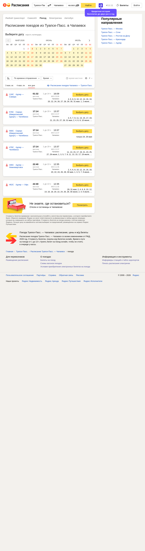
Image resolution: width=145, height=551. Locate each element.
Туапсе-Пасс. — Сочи (110, 32)
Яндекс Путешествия (71, 281)
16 (28, 57)
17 (32, 57)
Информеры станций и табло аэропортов (120, 260)
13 (16, 57)
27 (16, 65)
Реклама (80, 275)
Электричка (55, 18)
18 (7, 61)
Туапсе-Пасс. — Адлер (111, 43)
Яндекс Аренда (52, 281)
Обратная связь (66, 275)
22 (24, 61)
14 (20, 57)
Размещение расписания (17, 260)
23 (28, 61)
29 (24, 65)
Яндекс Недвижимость (32, 281)
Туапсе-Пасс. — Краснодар (113, 39)
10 (32, 53)
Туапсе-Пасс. (38, 99)
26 (12, 65)
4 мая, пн (21, 85)
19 (12, 61)
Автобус (69, 18)
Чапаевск (55, 99)
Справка (52, 275)
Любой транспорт (15, 18)
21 (20, 61)
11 (7, 57)
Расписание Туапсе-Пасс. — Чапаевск (48, 251)
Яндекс (136, 275)
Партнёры (41, 275)
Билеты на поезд (47, 260)
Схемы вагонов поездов (51, 263)
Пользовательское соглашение (20, 275)
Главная (9, 251)
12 (12, 57)
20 (16, 61)
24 (32, 61)
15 (24, 57)
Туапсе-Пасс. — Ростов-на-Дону (115, 36)
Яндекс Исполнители (93, 281)
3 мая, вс (9, 85)
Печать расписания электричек (116, 263)
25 (7, 65)
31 (32, 65)
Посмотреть (82, 205)
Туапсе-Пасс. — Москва (112, 29)
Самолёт (32, 18)
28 (20, 65)
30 (28, 65)
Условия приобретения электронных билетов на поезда (65, 266)
